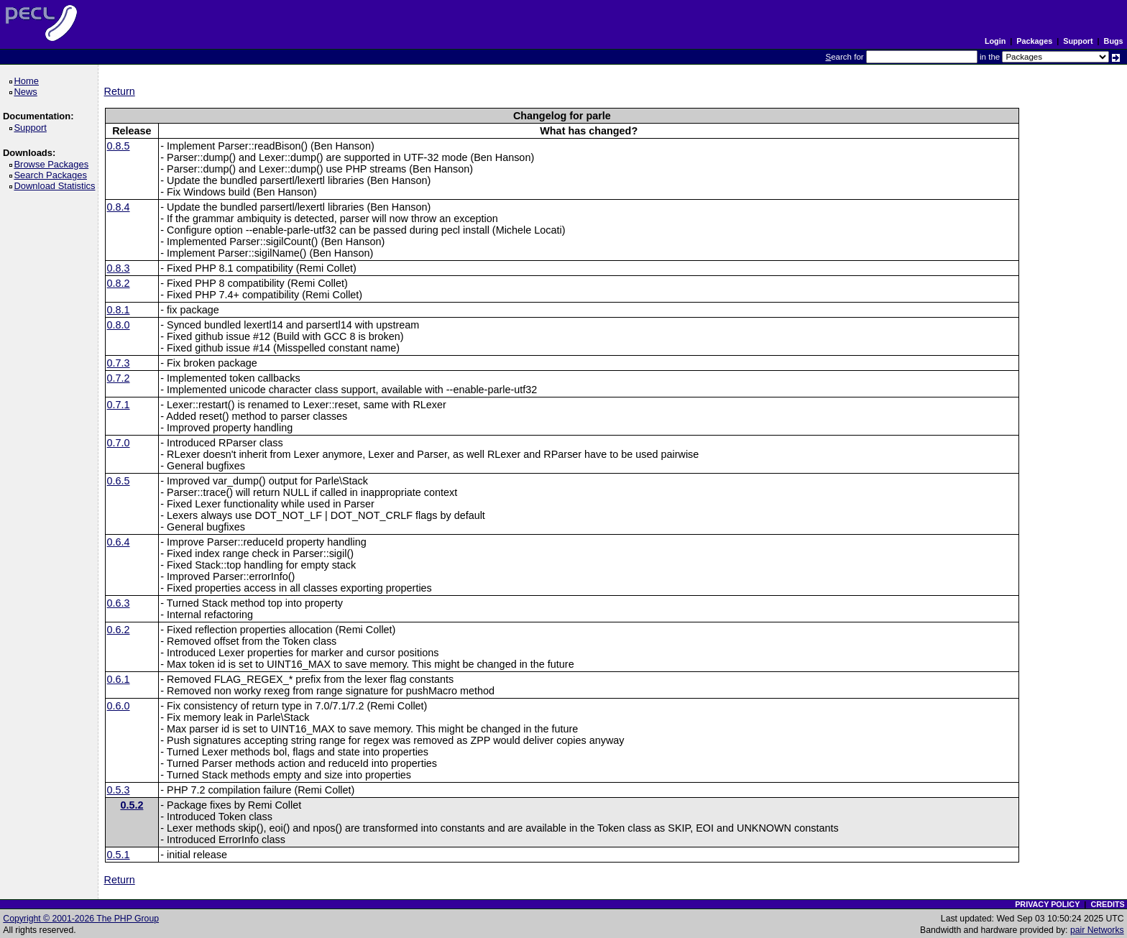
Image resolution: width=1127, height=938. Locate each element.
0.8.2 (118, 283)
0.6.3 (118, 603)
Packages (1034, 41)
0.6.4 (118, 542)
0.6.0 (118, 706)
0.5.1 (118, 854)
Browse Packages (53, 164)
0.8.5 (118, 146)
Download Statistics (57, 185)
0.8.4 (118, 207)
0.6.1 (118, 679)
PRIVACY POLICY (1047, 904)
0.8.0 (118, 325)
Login (995, 41)
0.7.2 (118, 378)
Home (28, 80)
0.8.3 (118, 268)
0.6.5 (118, 481)
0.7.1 (118, 404)
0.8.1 (118, 310)
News (27, 91)
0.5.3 (118, 790)
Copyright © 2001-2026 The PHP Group (81, 919)
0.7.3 (118, 363)
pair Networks (1097, 930)
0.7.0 (118, 443)
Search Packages (52, 175)
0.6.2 (118, 629)
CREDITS (1107, 904)
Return (119, 91)
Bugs (1113, 41)
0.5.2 (131, 805)
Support (1077, 41)
